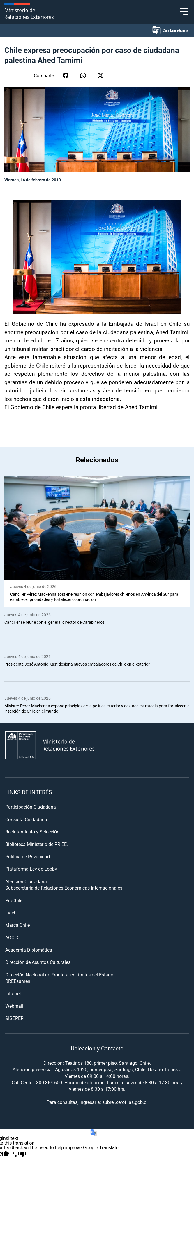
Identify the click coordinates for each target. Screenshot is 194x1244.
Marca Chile (17, 925)
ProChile (13, 900)
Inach (11, 912)
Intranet (13, 993)
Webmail (14, 1006)
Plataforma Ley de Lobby (31, 869)
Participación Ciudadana (30, 807)
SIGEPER (14, 1018)
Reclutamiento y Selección (32, 831)
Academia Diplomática (28, 950)
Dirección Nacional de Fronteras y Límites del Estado (59, 974)
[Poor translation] (19, 1154)
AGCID (12, 937)
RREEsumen (17, 981)
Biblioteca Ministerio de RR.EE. (36, 844)
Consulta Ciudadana (26, 819)
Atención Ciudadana (26, 881)
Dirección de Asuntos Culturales (37, 962)
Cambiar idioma (170, 30)
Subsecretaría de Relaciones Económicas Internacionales (63, 888)
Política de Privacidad (27, 856)
